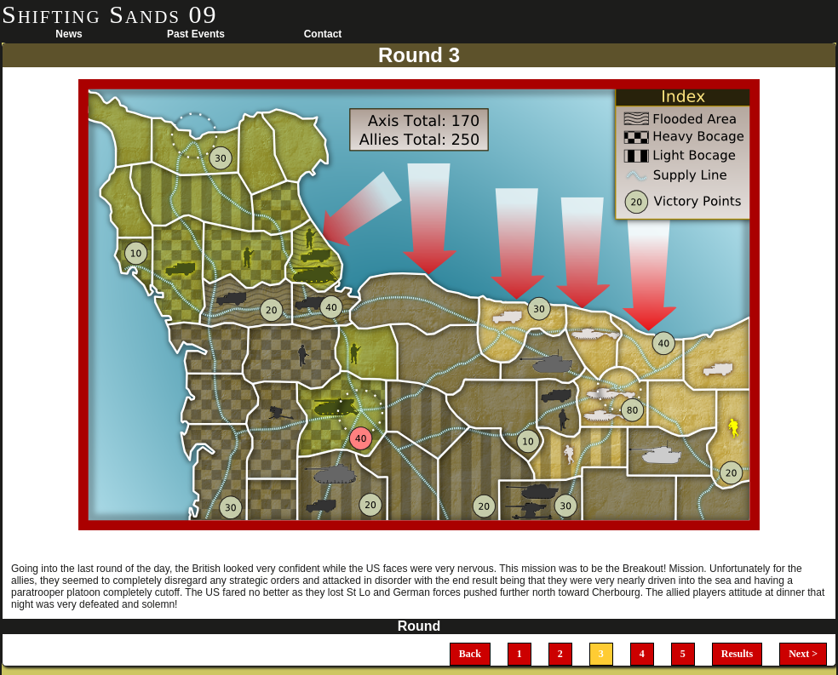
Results (737, 654)
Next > (803, 654)
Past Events (196, 34)
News (68, 34)
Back (470, 654)
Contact (323, 34)
